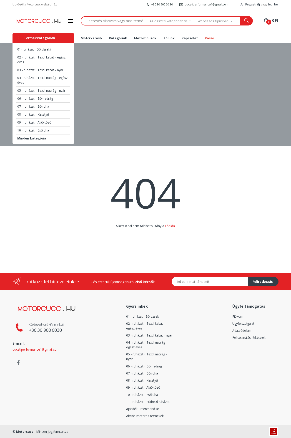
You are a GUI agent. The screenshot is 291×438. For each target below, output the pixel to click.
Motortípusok (145, 38)
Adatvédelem (241, 330)
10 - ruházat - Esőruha (33, 130)
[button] (174, 20)
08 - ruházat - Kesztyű (33, 114)
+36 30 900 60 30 (159, 4)
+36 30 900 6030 (45, 330)
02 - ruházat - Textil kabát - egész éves (41, 59)
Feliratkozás (263, 281)
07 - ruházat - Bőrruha (33, 106)
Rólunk (168, 38)
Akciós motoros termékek (145, 416)
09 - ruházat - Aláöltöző (34, 122)
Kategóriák (118, 38)
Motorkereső (91, 38)
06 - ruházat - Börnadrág (35, 98)
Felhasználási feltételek (249, 337)
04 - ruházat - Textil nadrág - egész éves (42, 80)
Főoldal (170, 226)
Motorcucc (24, 431)
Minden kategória (31, 138)
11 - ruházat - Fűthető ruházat (148, 402)
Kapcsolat (190, 38)
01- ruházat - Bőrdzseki (34, 49)
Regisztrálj (250, 4)
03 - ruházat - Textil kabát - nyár (40, 70)
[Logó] (39, 21)
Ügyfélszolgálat (243, 323)
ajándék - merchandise (142, 409)
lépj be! (273, 4)
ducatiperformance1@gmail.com (203, 4)
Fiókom (237, 316)
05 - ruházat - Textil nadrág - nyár (41, 90)
